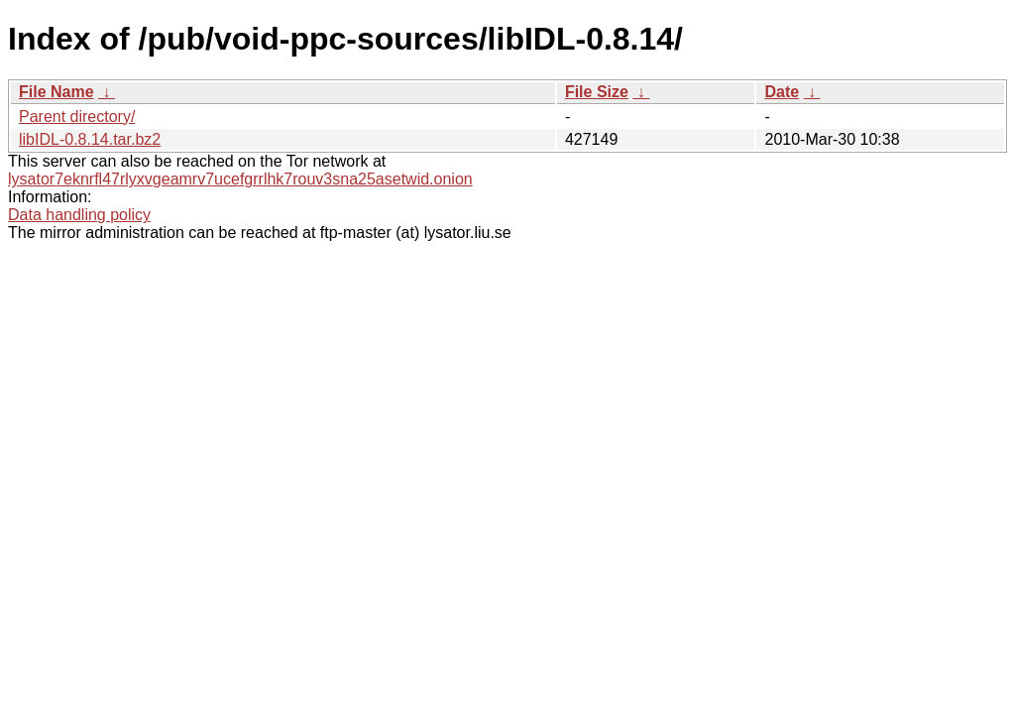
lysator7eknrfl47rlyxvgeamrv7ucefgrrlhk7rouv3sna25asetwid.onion (240, 179)
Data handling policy (79, 214)
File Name (56, 91)
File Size (596, 91)
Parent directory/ (77, 116)
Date (781, 91)
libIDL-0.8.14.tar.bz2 (90, 139)
